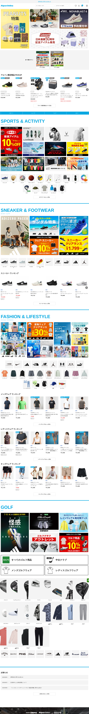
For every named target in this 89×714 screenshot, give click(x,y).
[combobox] (44, 5)
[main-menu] (87, 5)
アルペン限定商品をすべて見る (44, 105)
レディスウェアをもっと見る (44, 459)
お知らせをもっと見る (44, 693)
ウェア (54, 112)
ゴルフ (76, 112)
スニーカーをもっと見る (44, 303)
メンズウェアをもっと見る (44, 424)
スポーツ (11, 112)
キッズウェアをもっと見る (44, 494)
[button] (87, 89)
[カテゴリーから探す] (62, 5)
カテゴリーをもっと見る (44, 197)
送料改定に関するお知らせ (44, 1)
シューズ (33, 112)
